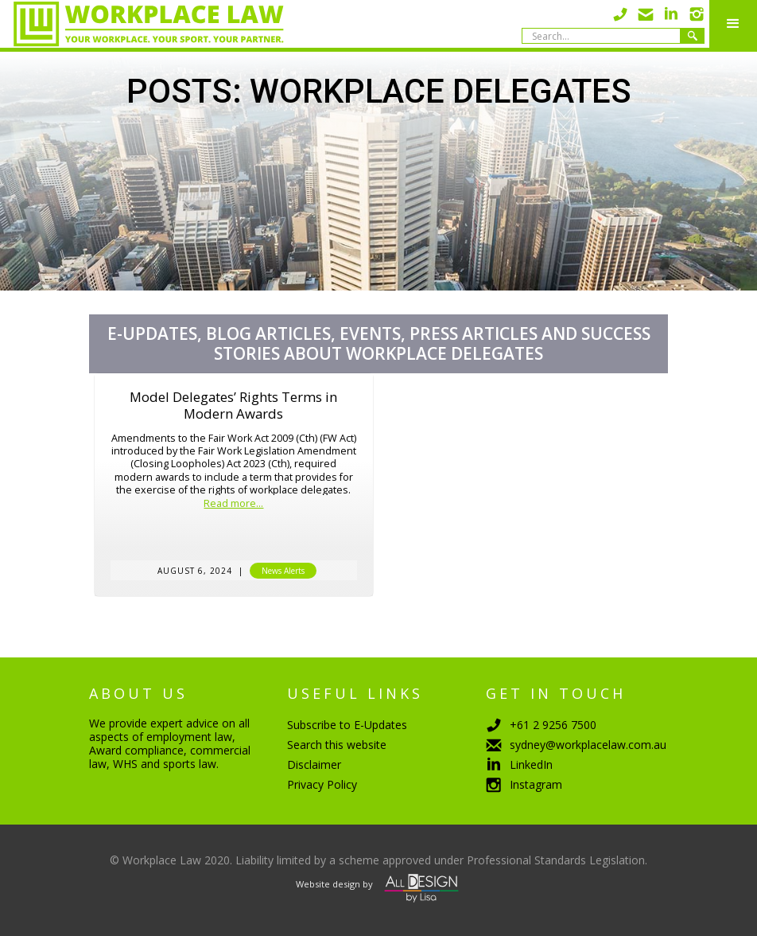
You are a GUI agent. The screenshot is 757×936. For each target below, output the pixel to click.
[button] (733, 24)
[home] (142, 24)
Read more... (233, 504)
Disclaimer (314, 764)
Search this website (336, 744)
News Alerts (283, 570)
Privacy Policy (322, 784)
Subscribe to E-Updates (347, 724)
